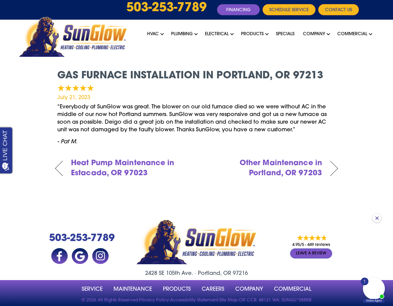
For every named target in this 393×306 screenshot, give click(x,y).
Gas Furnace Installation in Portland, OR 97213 (190, 76)
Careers (213, 289)
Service (92, 289)
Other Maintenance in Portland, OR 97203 (263, 168)
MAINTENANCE (133, 289)
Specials (285, 34)
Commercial (352, 34)
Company (314, 34)
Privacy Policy (154, 300)
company (249, 289)
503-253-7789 (166, 8)
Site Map (228, 300)
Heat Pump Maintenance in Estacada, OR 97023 (122, 168)
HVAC (153, 34)
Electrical (217, 34)
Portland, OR (214, 273)
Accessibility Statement (194, 300)
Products (252, 34)
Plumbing (182, 34)
